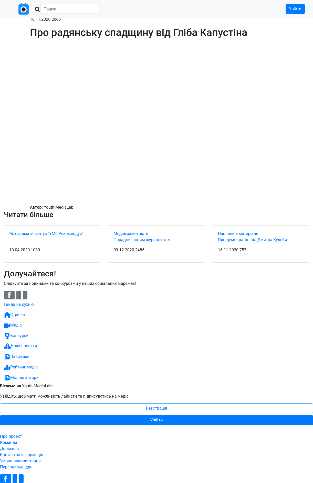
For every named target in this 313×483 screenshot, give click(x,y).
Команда (8, 442)
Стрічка (14, 315)
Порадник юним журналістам (142, 239)
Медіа (13, 325)
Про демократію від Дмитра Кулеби (252, 239)
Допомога (9, 448)
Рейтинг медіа (21, 367)
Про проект (11, 436)
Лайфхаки (16, 357)
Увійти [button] (295, 8)
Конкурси (16, 336)
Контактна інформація (21, 454)
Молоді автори (21, 378)
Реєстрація (156, 408)
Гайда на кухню (19, 304)
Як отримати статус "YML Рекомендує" (46, 233)
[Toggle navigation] (12, 9)
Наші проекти (20, 346)
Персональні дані (17, 467)
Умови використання (20, 460)
